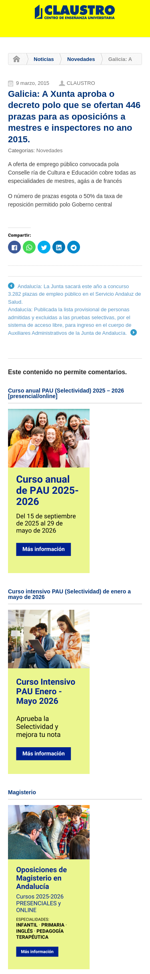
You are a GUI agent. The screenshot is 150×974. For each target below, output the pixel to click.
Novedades (81, 59)
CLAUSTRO (81, 83)
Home (14, 59)
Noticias (44, 59)
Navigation (133, 31)
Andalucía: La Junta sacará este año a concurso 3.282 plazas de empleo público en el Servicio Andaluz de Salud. (74, 294)
